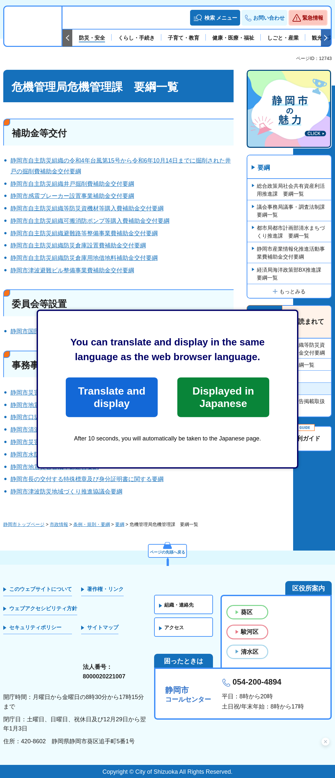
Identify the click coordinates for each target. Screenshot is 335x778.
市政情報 (59, 524)
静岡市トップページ (23, 524)
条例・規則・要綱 (91, 524)
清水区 (249, 652)
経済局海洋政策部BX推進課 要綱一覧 (291, 274)
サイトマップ (102, 627)
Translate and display (111, 397)
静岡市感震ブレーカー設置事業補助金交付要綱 (72, 196)
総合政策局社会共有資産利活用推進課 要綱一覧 (291, 190)
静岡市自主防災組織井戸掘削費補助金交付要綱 (72, 184)
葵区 (247, 612)
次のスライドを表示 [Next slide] (326, 38)
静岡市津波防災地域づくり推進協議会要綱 (66, 491)
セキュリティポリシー (35, 627)
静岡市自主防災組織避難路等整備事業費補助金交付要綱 (84, 233)
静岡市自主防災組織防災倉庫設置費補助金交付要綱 (78, 245)
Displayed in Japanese (223, 397)
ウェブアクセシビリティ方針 (43, 608)
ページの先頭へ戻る (167, 550)
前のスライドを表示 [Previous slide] (67, 38)
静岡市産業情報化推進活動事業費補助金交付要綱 (291, 253)
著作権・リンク (105, 589)
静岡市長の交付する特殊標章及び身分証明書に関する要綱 (87, 479)
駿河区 (249, 632)
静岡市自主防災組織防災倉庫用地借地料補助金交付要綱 (84, 258)
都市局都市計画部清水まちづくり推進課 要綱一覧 (291, 232)
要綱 (264, 168)
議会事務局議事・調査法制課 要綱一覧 (293, 211)
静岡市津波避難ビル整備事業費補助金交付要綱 (72, 270)
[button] (215, 18)
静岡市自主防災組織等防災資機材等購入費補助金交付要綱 (87, 208)
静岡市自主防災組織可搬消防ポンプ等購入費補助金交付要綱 (89, 221)
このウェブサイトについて (40, 589)
